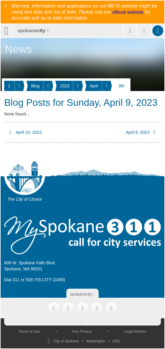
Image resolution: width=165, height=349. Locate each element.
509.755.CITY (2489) (45, 279)
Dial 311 (12, 279)
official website (127, 12)
